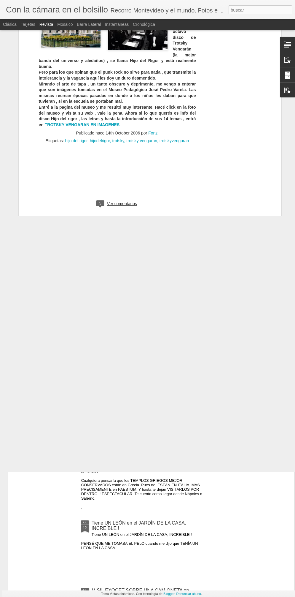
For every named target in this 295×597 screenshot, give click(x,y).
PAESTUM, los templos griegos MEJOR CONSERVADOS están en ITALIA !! (134, 458)
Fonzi (153, 47)
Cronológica (144, 24)
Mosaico (65, 24)
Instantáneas (117, 24)
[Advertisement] (117, 93)
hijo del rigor (76, 55)
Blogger (168, 594)
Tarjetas (28, 24)
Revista (46, 24)
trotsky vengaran (142, 55)
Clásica (10, 24)
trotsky (118, 55)
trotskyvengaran (174, 55)
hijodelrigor (100, 55)
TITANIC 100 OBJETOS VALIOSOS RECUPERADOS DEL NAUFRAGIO (130, 391)
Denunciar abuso (188, 594)
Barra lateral (89, 24)
